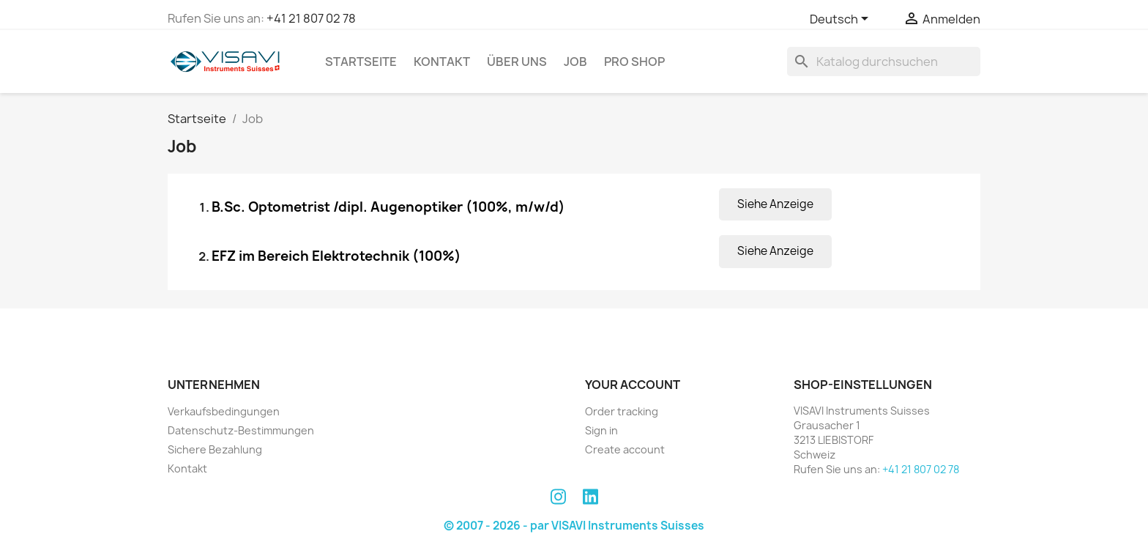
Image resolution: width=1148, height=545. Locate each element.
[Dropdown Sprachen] (841, 20)
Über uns (517, 61)
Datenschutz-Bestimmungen (241, 430)
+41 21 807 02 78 (311, 18)
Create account (625, 449)
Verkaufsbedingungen (224, 411)
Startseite (361, 61)
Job (575, 61)
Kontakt (442, 61)
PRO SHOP (634, 61)
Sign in (601, 430)
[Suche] (883, 61)
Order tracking (621, 411)
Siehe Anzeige (775, 204)
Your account (632, 385)
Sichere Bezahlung (215, 449)
